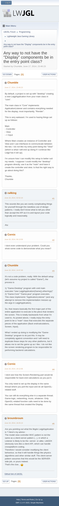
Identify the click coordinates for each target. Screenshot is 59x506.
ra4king (11, 193)
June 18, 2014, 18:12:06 (14, 369)
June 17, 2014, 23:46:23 (14, 87)
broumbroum (15, 418)
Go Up (5, 481)
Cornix (11, 234)
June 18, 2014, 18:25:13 (14, 423)
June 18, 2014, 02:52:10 (14, 198)
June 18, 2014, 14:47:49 (14, 270)
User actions (49, 74)
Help (18, 499)
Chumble (12, 82)
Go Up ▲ (39, 499)
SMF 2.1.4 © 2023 (22, 503)
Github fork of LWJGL (13, 474)
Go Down (7, 74)
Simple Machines (37, 503)
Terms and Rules (27, 499)
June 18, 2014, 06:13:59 (14, 239)
